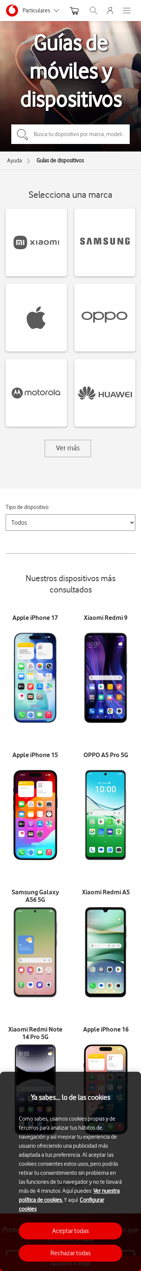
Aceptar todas (70, 1231)
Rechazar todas (70, 1253)
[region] (70, 1171)
